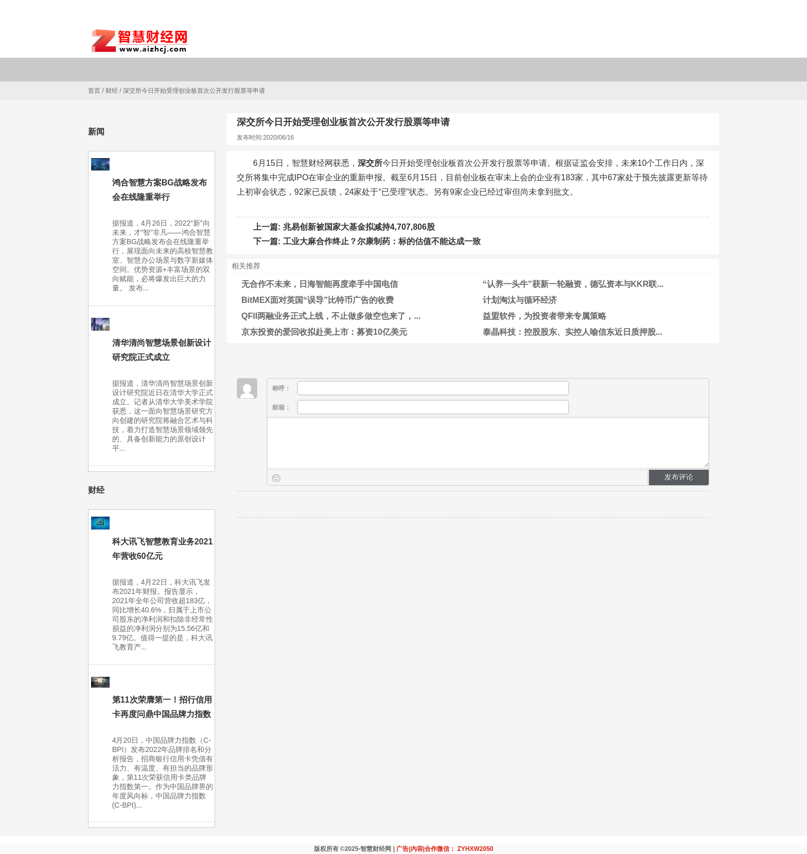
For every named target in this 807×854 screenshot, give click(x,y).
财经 (112, 90)
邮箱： (420, 407)
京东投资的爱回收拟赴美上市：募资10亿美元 (324, 332)
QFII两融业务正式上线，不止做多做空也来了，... (330, 316)
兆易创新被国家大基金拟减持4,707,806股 (359, 227)
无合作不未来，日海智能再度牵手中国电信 (319, 284)
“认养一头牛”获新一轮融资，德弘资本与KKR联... (573, 284)
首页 (94, 90)
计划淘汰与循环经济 (520, 300)
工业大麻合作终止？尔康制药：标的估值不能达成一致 (382, 241)
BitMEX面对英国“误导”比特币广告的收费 (317, 300)
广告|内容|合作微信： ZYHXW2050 (444, 848)
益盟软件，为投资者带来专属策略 (544, 316)
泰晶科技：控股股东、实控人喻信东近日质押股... (572, 332)
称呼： (420, 388)
